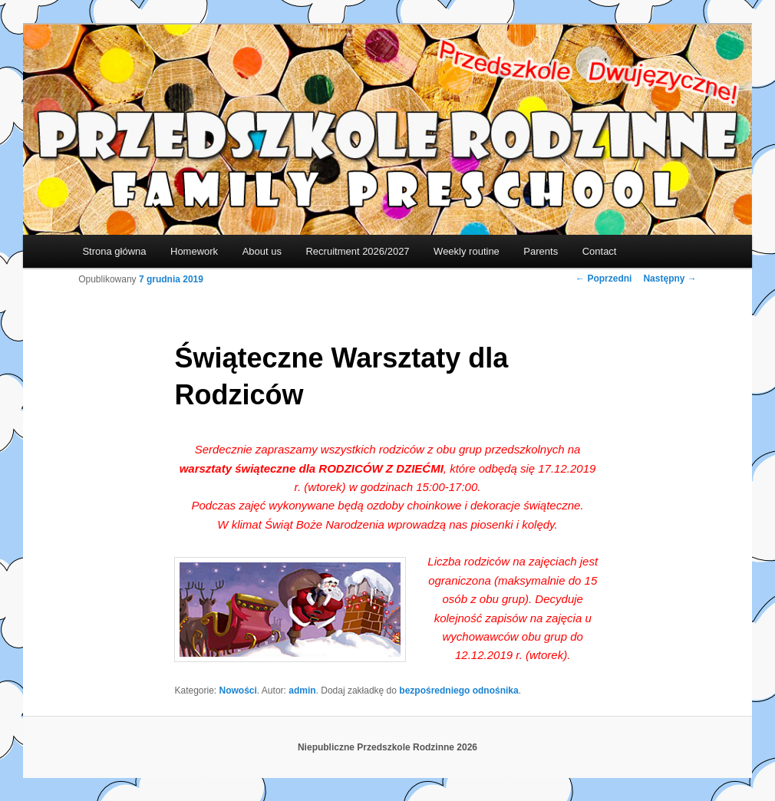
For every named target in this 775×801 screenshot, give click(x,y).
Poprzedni (603, 278)
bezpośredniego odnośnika (458, 690)
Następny (669, 278)
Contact (599, 251)
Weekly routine (467, 251)
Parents (540, 251)
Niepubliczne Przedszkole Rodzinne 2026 (387, 747)
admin (302, 690)
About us (262, 251)
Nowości (238, 690)
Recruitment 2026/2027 (357, 251)
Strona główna (114, 251)
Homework (194, 251)
